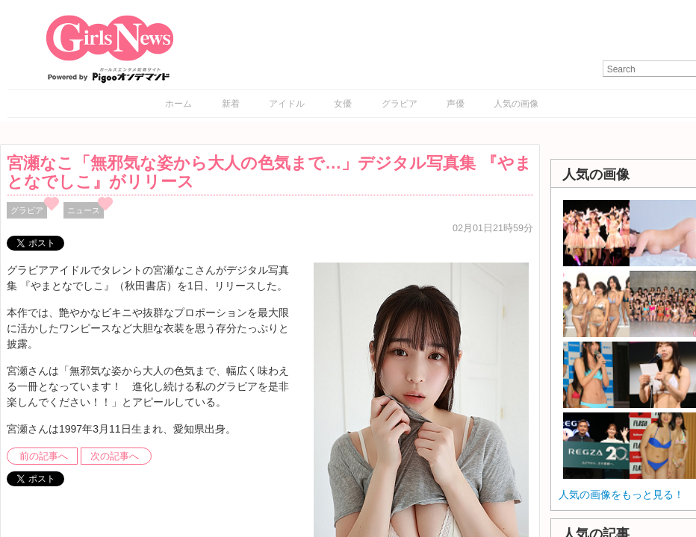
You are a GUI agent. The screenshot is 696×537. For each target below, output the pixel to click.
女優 (343, 103)
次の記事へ (114, 456)
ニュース (83, 210)
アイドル (287, 103)
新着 (231, 103)
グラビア (399, 103)
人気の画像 (516, 103)
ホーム (178, 103)
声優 (455, 103)
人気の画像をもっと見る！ (621, 494)
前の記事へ (43, 456)
